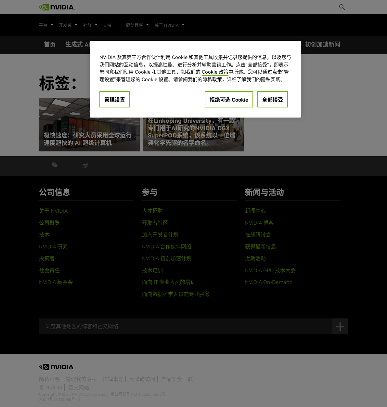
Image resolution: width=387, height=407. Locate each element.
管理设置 (114, 99)
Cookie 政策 (215, 72)
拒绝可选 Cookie (229, 99)
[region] (195, 79)
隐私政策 (212, 79)
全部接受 (272, 99)
